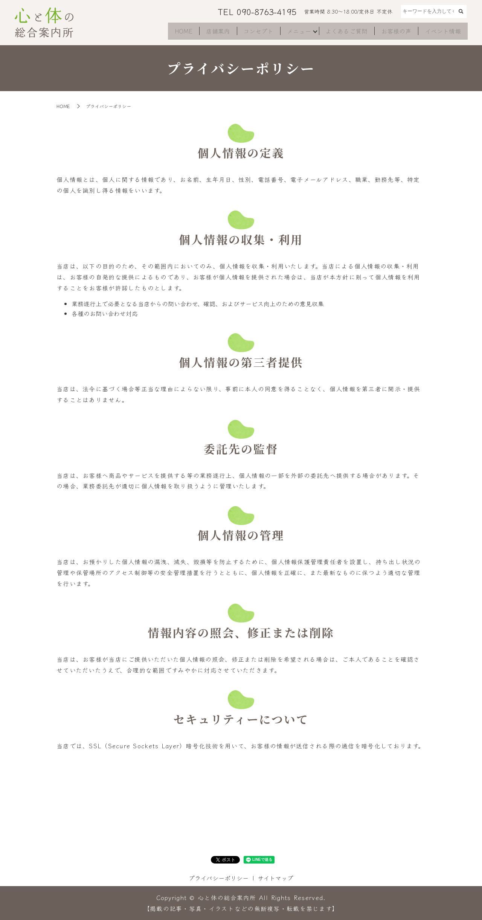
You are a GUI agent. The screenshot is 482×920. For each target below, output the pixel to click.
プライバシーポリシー (219, 877)
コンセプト (253, 32)
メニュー (294, 32)
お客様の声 (395, 32)
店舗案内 (212, 32)
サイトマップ (275, 877)
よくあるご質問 (344, 32)
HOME (176, 32)
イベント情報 (442, 32)
